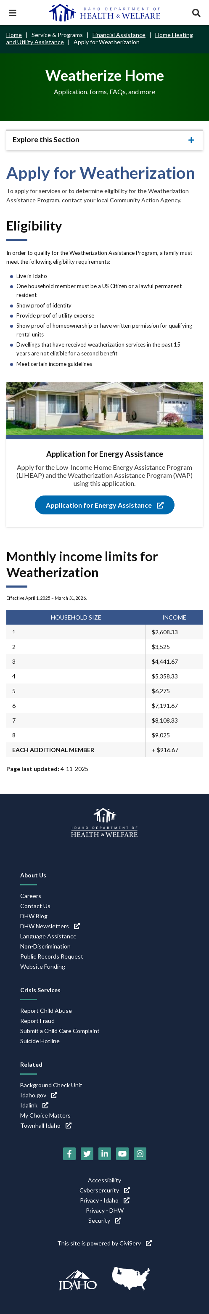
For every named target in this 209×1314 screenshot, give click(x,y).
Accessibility (104, 1180)
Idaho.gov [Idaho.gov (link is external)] (38, 1095)
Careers (30, 895)
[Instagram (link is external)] (140, 1153)
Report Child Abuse (46, 1010)
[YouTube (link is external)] (122, 1153)
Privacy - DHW (105, 1210)
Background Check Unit (51, 1085)
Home (14, 34)
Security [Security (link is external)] (104, 1220)
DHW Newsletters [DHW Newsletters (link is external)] (50, 926)
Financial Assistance (119, 34)
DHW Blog (34, 915)
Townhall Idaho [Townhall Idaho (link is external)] (45, 1125)
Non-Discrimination (45, 946)
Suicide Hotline (40, 1040)
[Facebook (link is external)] (69, 1153)
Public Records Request (51, 956)
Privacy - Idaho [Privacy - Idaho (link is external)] (105, 1200)
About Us (33, 875)
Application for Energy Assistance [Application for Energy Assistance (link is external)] (105, 505)
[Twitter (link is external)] (87, 1153)
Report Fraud (37, 1020)
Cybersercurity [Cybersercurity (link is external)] (104, 1190)
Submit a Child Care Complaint (60, 1030)
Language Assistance (48, 936)
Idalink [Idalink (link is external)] (34, 1105)
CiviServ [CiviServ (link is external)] (135, 1243)
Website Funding (42, 966)
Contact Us (35, 905)
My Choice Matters (45, 1115)
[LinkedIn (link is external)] (104, 1153)
